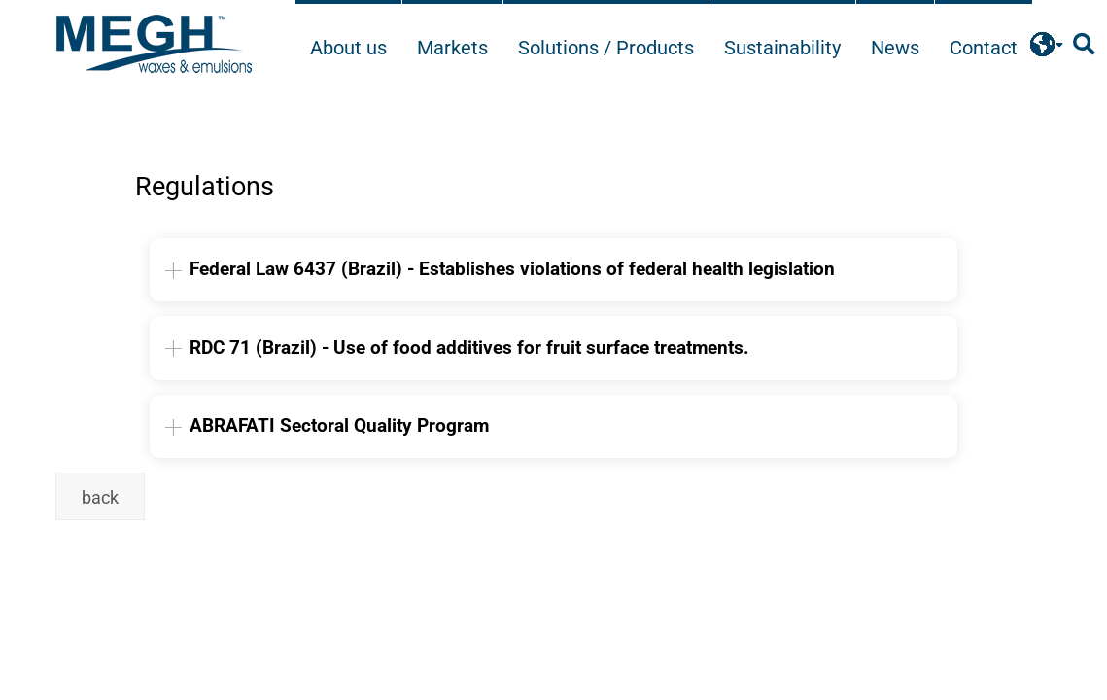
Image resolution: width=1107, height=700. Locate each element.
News (895, 47)
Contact (984, 47)
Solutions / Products (606, 47)
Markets (452, 47)
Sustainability (782, 47)
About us (348, 47)
